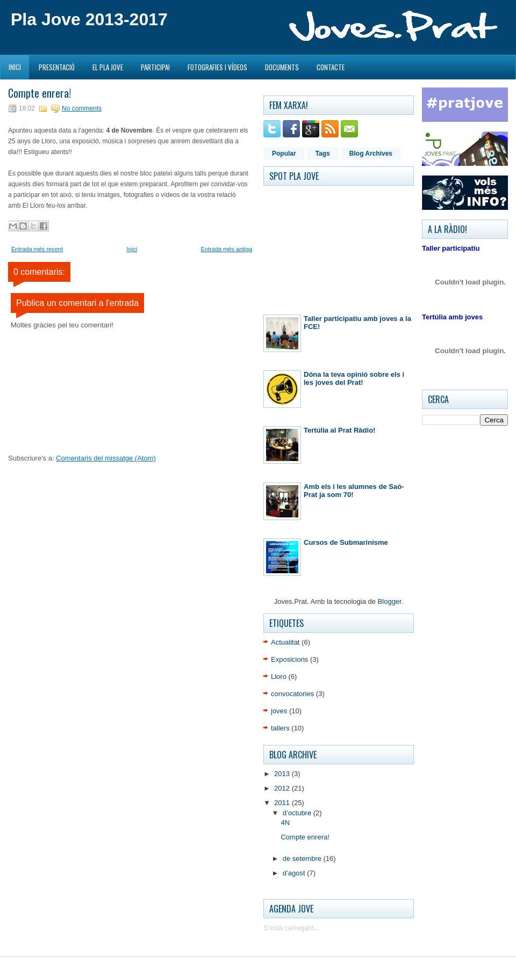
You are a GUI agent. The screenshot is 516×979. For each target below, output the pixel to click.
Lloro (278, 677)
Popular (284, 153)
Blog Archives (370, 153)
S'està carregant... (291, 928)
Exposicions (289, 659)
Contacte (331, 67)
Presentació (57, 67)
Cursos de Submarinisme (346, 542)
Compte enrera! (39, 93)
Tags (323, 153)
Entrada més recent (37, 249)
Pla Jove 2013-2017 (89, 19)
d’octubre (298, 813)
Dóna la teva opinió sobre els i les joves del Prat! (354, 378)
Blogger (390, 601)
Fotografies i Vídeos (217, 67)
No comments (82, 108)
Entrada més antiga (226, 249)
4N (285, 823)
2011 (283, 803)
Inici (15, 67)
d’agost (295, 873)
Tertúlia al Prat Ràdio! (339, 430)
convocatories (292, 694)
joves (279, 711)
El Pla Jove (107, 67)
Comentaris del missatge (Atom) (106, 458)
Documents (282, 67)
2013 (283, 774)
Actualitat (285, 642)
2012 (283, 788)
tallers (280, 728)
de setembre (303, 858)
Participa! (155, 67)
